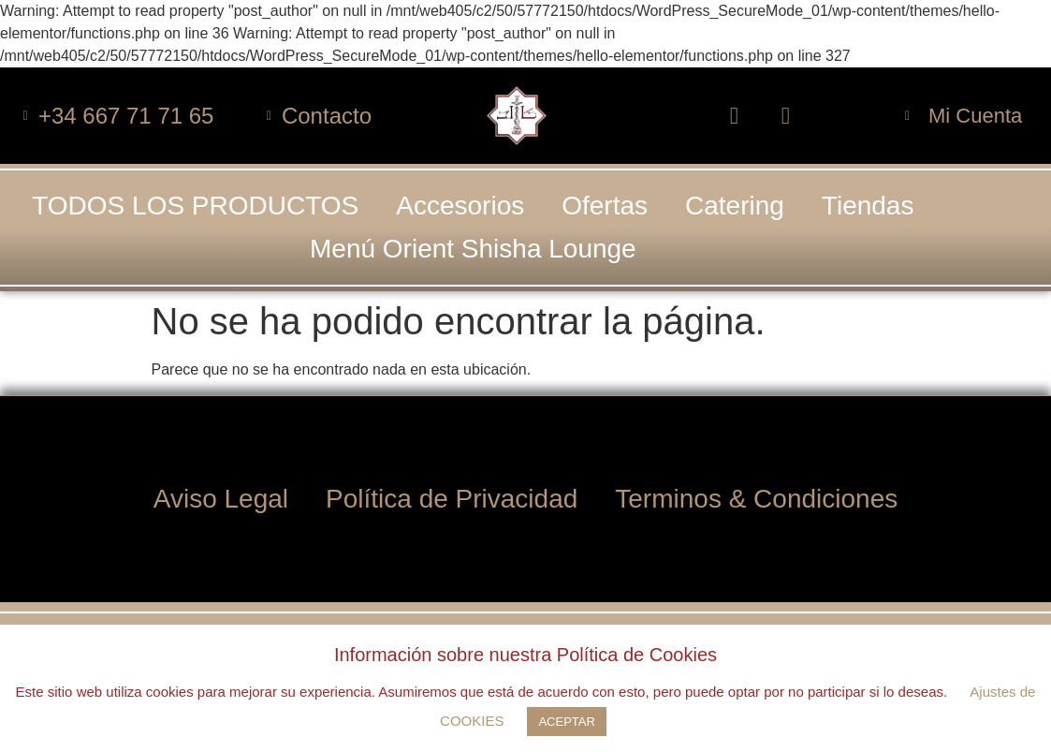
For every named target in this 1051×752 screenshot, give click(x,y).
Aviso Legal (220, 497)
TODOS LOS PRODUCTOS (195, 205)
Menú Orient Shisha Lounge (473, 248)
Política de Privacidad (451, 497)
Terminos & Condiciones (756, 497)
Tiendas (868, 205)
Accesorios (460, 205)
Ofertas (605, 205)
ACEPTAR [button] (566, 722)
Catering (734, 205)
